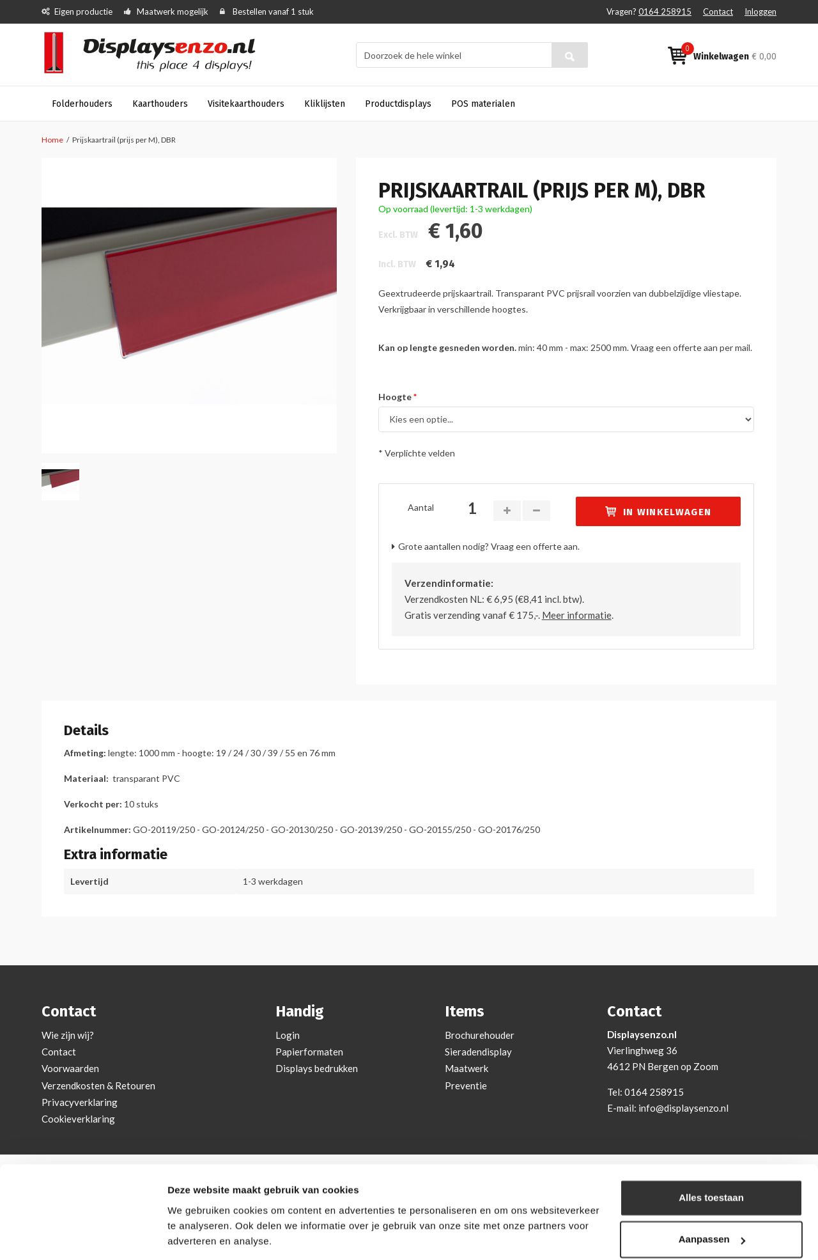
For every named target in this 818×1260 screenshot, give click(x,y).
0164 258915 (664, 11)
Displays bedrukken (316, 1068)
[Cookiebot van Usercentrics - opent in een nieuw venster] (83, 1235)
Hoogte (395, 396)
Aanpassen (712, 1197)
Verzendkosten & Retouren (98, 1085)
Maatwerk (466, 1068)
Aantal (421, 507)
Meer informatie (577, 615)
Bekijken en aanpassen (220, 1234)
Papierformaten (309, 1051)
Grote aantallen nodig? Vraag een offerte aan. (489, 546)
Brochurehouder (479, 1035)
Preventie (466, 1085)
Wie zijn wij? (68, 1035)
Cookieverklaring (78, 1118)
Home (52, 139)
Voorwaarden (70, 1068)
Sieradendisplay (478, 1051)
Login (287, 1035)
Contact (718, 11)
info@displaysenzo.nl (683, 1108)
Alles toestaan (711, 1156)
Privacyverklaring (80, 1102)
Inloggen (760, 11)
